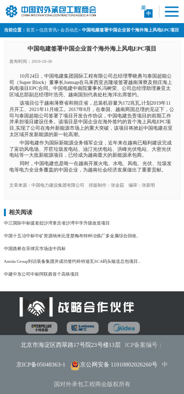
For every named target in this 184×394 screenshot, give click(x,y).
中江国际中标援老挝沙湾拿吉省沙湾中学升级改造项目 (57, 223)
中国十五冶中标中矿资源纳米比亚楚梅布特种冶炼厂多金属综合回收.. (71, 235)
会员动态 (69, 30)
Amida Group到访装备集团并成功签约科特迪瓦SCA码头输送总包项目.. (72, 261)
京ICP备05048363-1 (41, 364)
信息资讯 (48, 30)
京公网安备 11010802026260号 (119, 364)
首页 (30, 30)
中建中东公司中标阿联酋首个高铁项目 (41, 274)
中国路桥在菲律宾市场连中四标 (35, 248)
